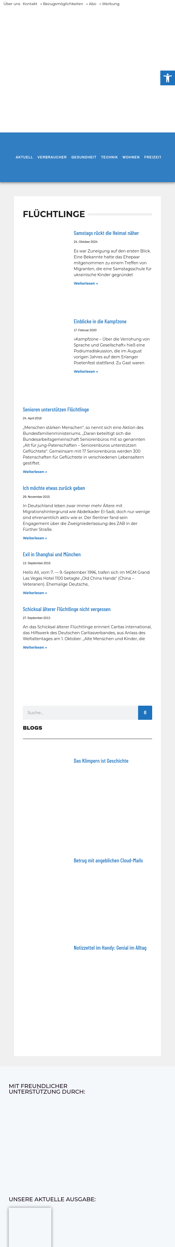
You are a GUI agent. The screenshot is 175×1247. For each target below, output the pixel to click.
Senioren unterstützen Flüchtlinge (56, 409)
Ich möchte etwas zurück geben (54, 487)
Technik (109, 157)
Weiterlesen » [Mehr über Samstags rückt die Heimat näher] (86, 283)
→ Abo (91, 3)
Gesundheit (83, 157)
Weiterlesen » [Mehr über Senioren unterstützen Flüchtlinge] (35, 472)
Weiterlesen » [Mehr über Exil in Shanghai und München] (35, 593)
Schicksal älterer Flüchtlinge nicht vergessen (66, 608)
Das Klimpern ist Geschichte (101, 760)
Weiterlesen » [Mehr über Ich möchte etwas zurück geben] (35, 538)
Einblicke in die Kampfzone (100, 321)
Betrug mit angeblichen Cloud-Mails (108, 860)
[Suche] (145, 713)
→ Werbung (109, 3)
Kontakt (30, 3)
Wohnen (131, 157)
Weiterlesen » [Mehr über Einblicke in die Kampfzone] (86, 371)
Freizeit (153, 157)
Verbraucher (52, 157)
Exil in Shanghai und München (52, 554)
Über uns (11, 3)
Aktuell (24, 157)
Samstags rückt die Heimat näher (106, 232)
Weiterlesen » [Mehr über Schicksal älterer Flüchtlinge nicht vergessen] (35, 647)
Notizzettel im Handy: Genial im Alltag (110, 947)
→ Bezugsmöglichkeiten (61, 3)
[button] (167, 78)
